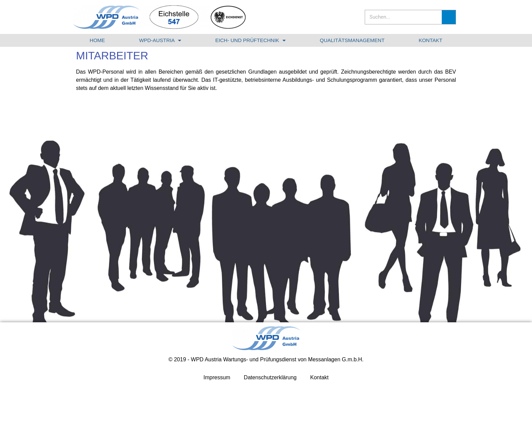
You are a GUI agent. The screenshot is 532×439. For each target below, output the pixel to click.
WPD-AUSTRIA (160, 40)
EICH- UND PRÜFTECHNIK (250, 40)
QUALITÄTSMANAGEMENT (352, 40)
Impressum (216, 377)
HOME (97, 40)
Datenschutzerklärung (270, 377)
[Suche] (449, 17)
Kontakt (319, 377)
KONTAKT (430, 40)
